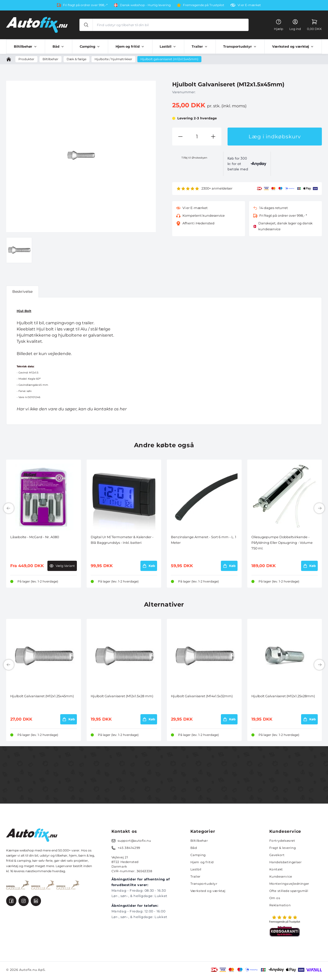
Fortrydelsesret (282, 840)
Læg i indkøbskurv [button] (275, 136)
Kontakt (276, 869)
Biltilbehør (199, 840)
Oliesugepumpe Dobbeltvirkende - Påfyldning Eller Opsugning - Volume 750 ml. (282, 542)
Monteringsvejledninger (289, 884)
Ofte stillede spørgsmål (288, 891)
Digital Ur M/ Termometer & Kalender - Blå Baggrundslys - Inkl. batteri (122, 540)
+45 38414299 (129, 848)
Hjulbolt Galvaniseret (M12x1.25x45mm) (42, 696)
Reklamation (280, 905)
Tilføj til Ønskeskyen (194, 157)
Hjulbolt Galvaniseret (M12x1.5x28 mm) (122, 696)
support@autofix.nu (134, 840)
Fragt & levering (282, 848)
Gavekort (277, 855)
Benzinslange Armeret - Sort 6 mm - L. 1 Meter (203, 540)
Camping (198, 855)
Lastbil (195, 869)
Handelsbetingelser (285, 862)
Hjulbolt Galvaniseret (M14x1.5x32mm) (202, 696)
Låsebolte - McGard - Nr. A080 (34, 537)
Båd (193, 848)
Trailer (195, 876)
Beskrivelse (22, 291)
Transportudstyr (204, 884)
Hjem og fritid (202, 862)
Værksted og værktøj (207, 891)
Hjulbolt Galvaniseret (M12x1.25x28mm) (283, 696)
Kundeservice (280, 876)
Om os (274, 898)
